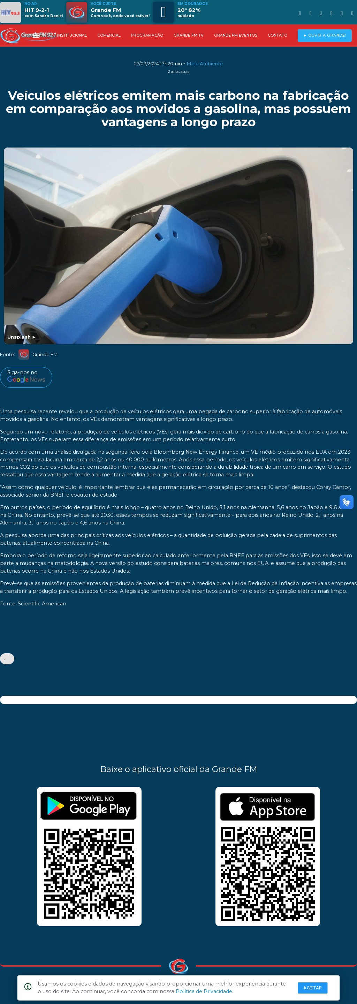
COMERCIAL (109, 35)
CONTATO (277, 35)
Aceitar (312, 987)
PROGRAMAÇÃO (147, 35)
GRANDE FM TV (189, 35)
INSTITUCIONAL (72, 35)
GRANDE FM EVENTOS (235, 35)
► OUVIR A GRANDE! (324, 35)
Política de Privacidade (204, 991)
